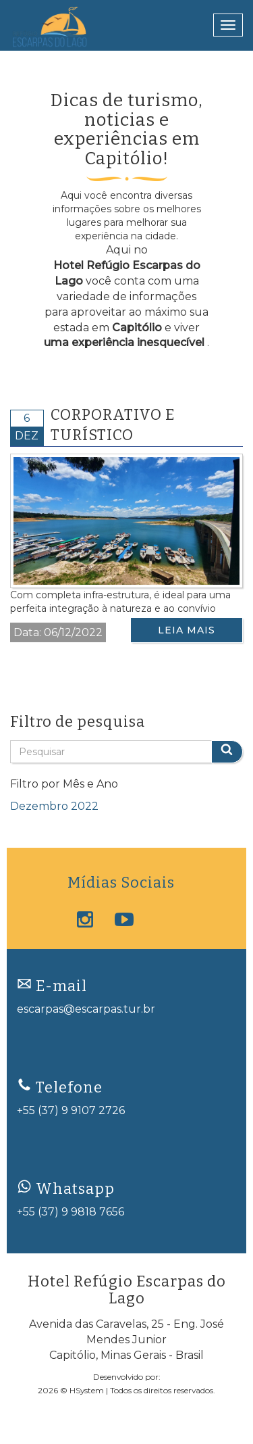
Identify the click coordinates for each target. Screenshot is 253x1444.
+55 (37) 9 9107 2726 (71, 1110)
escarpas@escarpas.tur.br (86, 1009)
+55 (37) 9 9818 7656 (70, 1211)
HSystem (86, 1390)
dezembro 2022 (54, 806)
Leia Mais (186, 630)
